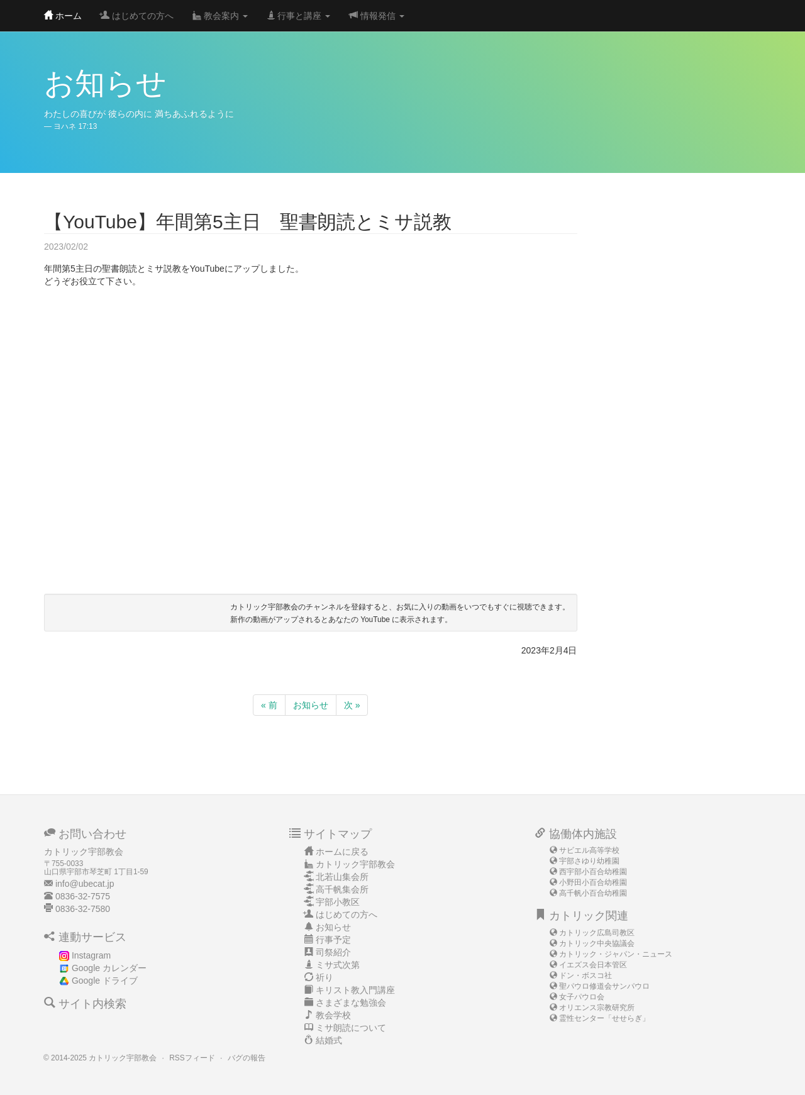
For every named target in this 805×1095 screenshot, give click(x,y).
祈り (324, 977)
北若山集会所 (342, 877)
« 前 (269, 705)
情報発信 (376, 16)
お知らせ (310, 705)
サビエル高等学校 (589, 850)
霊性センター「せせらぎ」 (604, 1018)
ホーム (63, 16)
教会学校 (333, 1015)
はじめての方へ (137, 16)
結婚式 (329, 1040)
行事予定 (333, 940)
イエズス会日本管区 (593, 964)
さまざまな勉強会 (351, 1003)
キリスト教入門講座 (355, 990)
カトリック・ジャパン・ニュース (615, 954)
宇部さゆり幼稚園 (589, 861)
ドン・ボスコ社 (585, 975)
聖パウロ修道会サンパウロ (604, 986)
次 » (352, 705)
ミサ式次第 (338, 965)
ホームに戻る (342, 852)
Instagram (91, 955)
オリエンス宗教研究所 (597, 1007)
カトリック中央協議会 (597, 943)
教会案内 (220, 16)
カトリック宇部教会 (355, 864)
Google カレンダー (109, 968)
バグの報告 (246, 1057)
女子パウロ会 (581, 996)
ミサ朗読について (351, 1028)
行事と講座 (299, 16)
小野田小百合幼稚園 (593, 882)
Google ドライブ (105, 980)
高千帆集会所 (342, 889)
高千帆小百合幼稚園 (593, 893)
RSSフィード (191, 1057)
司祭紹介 (333, 952)
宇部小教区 (338, 902)
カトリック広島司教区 (597, 932)
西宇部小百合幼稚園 (593, 871)
